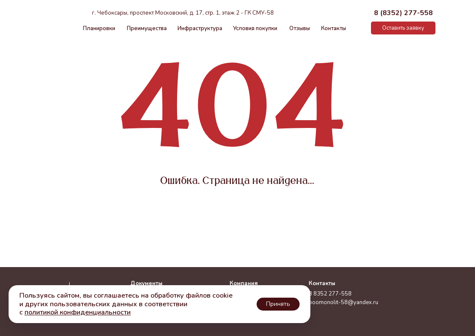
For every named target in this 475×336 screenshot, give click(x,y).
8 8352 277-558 (330, 294)
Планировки (99, 28)
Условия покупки (255, 28)
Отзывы (299, 28)
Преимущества (147, 28)
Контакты (333, 28)
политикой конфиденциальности (78, 312)
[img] (361, 28)
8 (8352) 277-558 (403, 13)
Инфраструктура (200, 28)
